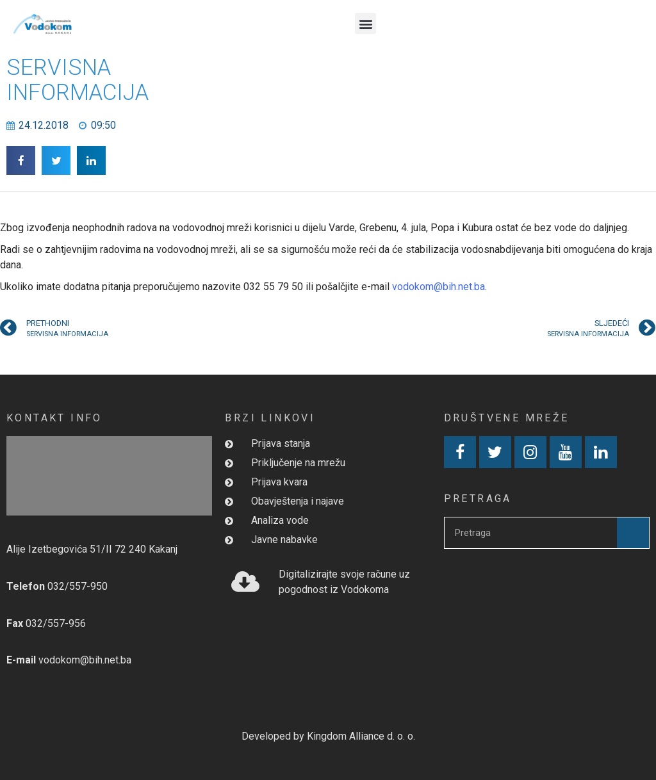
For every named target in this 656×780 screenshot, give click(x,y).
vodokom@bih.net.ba (438, 286)
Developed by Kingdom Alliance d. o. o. (328, 736)
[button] (365, 23)
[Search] (633, 532)
